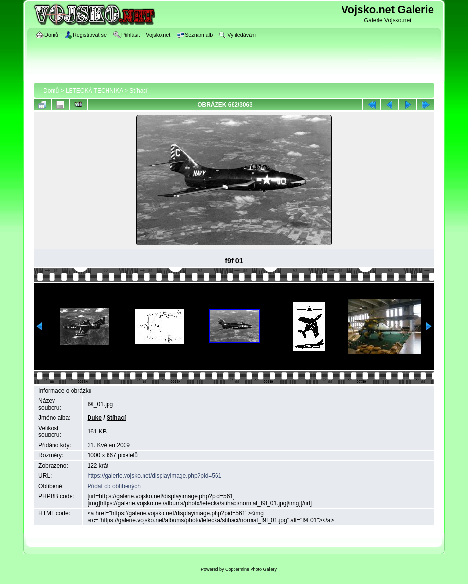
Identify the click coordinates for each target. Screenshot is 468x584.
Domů (51, 90)
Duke (95, 417)
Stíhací (138, 90)
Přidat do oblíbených (114, 486)
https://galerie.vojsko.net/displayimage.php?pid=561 (155, 475)
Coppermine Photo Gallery (251, 569)
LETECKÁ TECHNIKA (94, 90)
